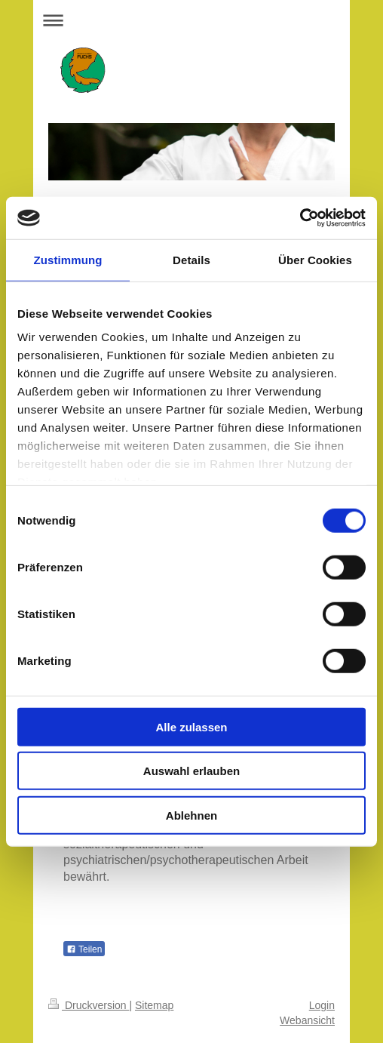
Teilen (84, 949)
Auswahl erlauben (191, 771)
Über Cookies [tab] (315, 259)
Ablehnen (191, 814)
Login (322, 1005)
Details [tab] (191, 259)
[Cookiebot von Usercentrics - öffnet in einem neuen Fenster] (300, 218)
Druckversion (88, 1005)
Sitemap (154, 1005)
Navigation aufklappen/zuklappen (191, 20)
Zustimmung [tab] (68, 259)
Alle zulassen (191, 726)
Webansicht (307, 1020)
